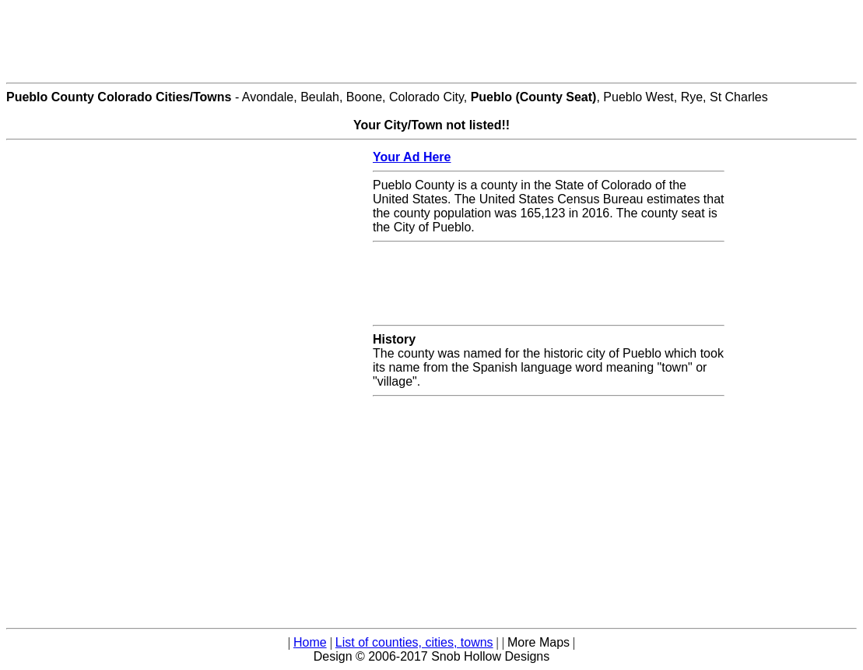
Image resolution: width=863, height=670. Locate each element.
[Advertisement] (432, 41)
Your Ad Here (412, 157)
